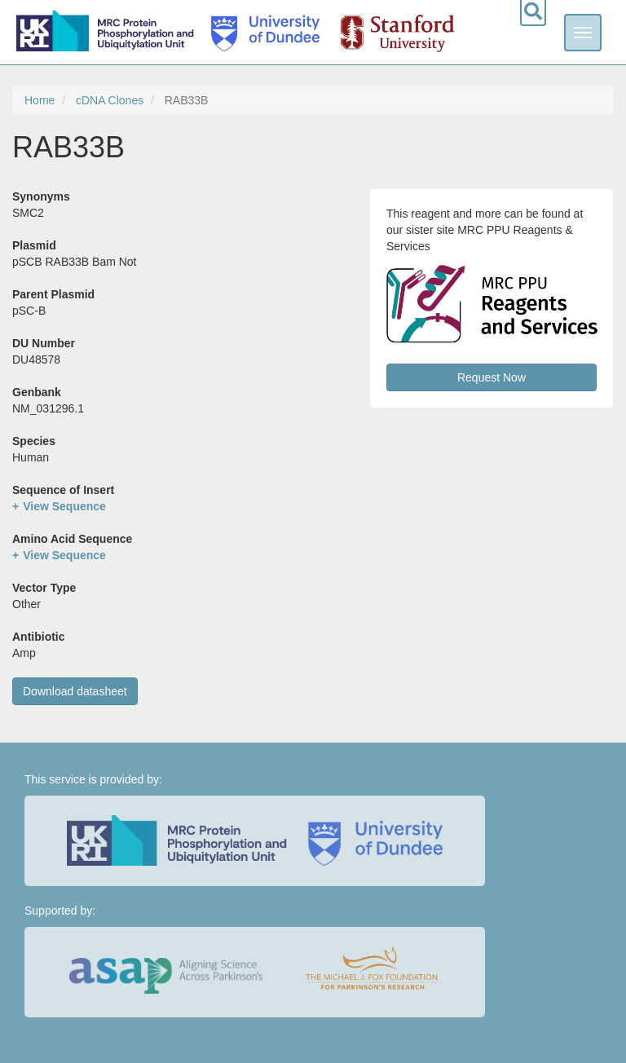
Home (39, 100)
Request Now (491, 377)
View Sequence (64, 506)
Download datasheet (75, 691)
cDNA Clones (109, 100)
